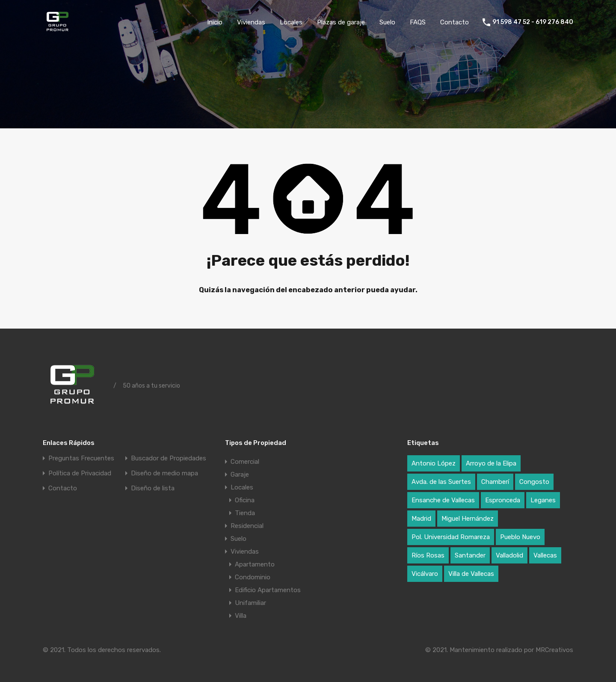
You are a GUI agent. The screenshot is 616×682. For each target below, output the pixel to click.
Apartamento (255, 564)
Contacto (454, 22)
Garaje (240, 474)
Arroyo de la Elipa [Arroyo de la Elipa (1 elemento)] (491, 463)
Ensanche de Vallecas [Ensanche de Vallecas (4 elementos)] (443, 500)
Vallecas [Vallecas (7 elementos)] (545, 555)
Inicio (214, 22)
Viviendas (251, 22)
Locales (291, 22)
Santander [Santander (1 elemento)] (470, 555)
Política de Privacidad (79, 473)
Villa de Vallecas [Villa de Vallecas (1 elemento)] (471, 574)
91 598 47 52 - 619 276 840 (532, 22)
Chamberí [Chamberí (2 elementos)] (495, 482)
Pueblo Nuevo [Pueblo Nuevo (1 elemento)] (520, 537)
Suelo (387, 22)
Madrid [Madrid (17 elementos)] (421, 518)
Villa (240, 616)
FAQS (418, 22)
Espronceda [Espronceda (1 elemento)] (502, 500)
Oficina (245, 500)
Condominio (252, 577)
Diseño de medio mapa (164, 473)
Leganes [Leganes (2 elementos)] (543, 500)
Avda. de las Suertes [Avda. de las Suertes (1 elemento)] (441, 482)
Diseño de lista (153, 488)
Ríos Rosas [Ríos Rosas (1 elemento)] (428, 555)
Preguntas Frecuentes (81, 458)
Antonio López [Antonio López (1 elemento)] (434, 463)
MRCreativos (554, 650)
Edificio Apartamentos (268, 590)
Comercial (245, 462)
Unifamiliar (250, 603)
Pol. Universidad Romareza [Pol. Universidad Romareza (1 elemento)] (451, 537)
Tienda (245, 513)
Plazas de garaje (341, 22)
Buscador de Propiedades (168, 458)
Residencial (247, 526)
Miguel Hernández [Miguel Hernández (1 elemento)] (467, 518)
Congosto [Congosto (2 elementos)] (534, 482)
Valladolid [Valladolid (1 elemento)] (509, 555)
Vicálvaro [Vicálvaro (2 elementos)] (425, 574)
